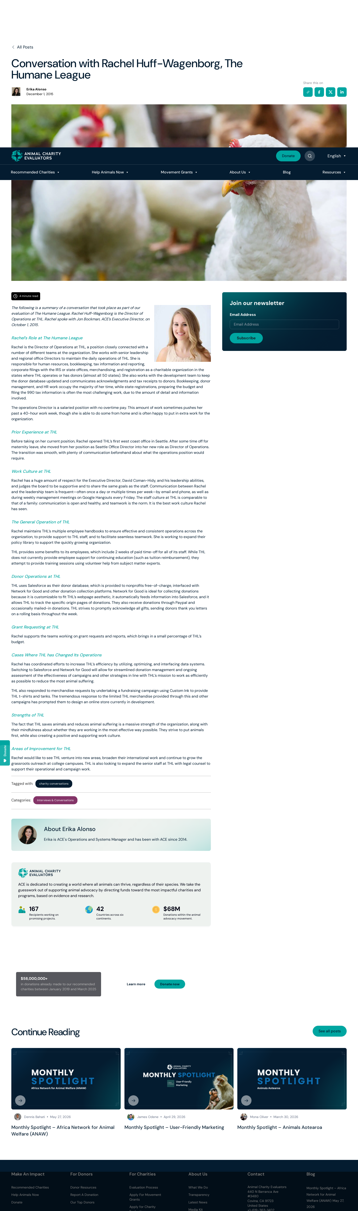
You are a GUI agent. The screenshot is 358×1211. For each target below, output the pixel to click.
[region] (179, 1196)
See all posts (330, 1031)
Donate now (169, 984)
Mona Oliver (259, 1117)
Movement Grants (177, 24)
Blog (287, 24)
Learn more (136, 984)
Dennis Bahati (34, 1117)
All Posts (22, 47)
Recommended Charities (33, 24)
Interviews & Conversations (55, 800)
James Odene (147, 1117)
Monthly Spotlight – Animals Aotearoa (279, 1127)
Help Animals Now (108, 24)
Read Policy (323, 1188)
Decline (193, 1201)
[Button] (309, 8)
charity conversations (53, 784)
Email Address (243, 314)
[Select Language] (336, 8)
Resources (332, 24)
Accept (166, 1201)
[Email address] (284, 324)
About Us (238, 24)
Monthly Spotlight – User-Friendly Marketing (174, 1127)
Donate (288, 8)
